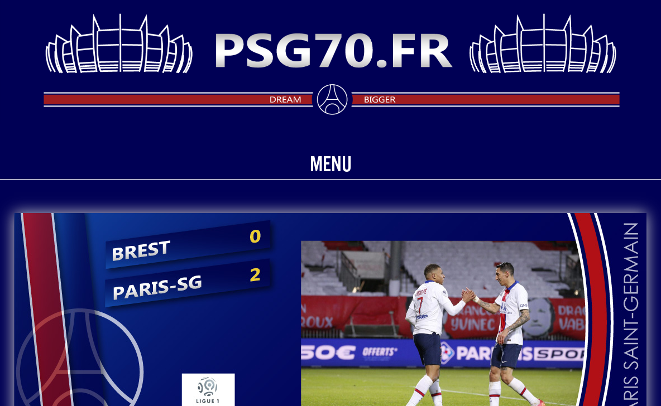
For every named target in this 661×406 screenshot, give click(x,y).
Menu (331, 163)
